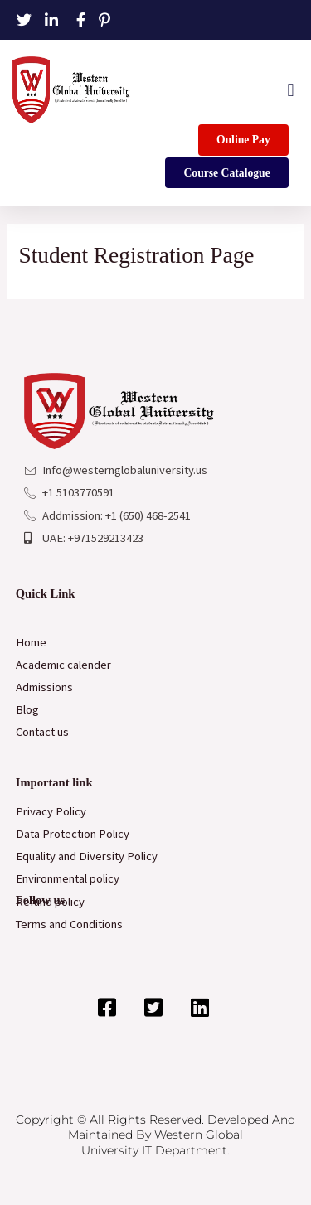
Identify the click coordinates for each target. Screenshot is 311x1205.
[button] (291, 90)
